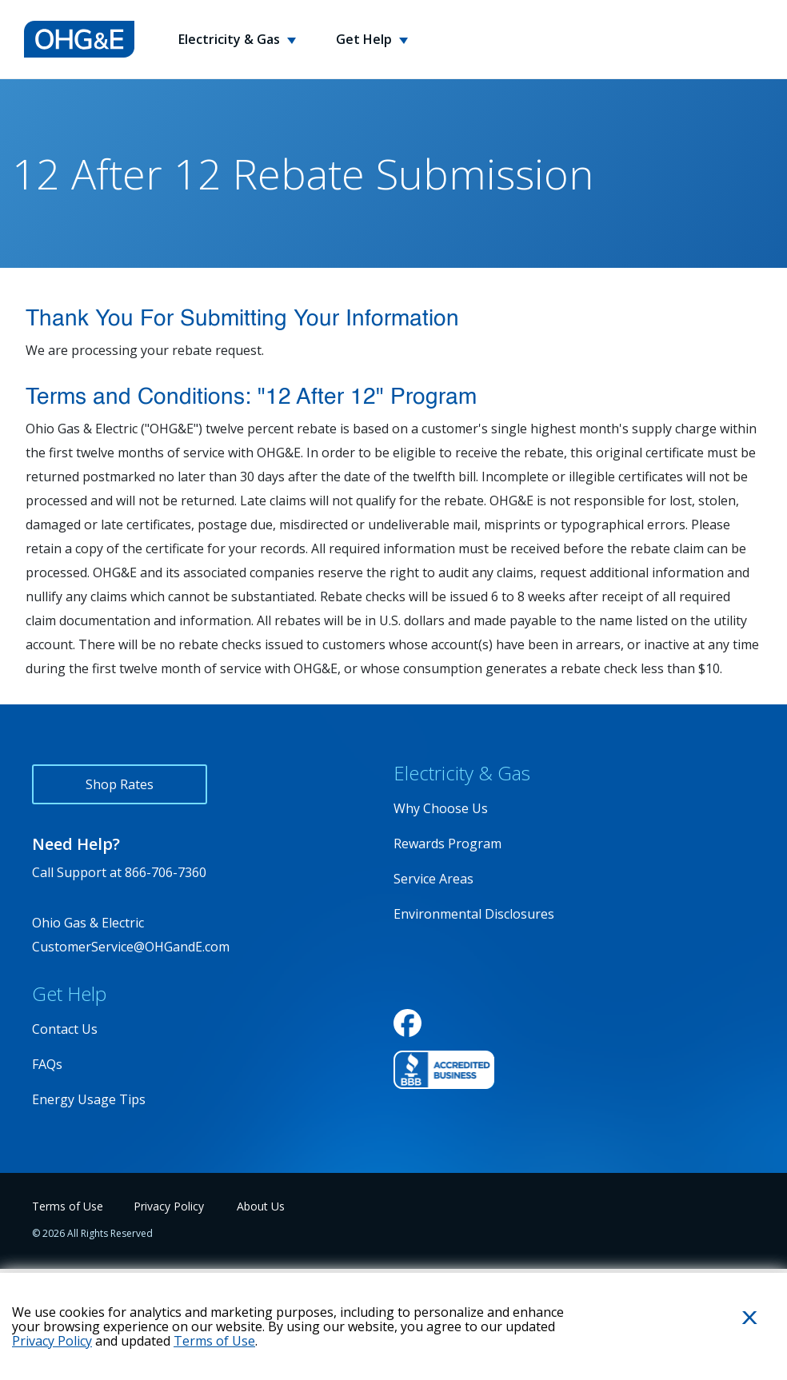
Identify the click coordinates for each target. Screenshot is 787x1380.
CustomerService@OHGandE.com (131, 946)
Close (730, 1343)
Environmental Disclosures (474, 914)
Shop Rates (120, 784)
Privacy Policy (169, 1206)
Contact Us (65, 1029)
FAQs (47, 1064)
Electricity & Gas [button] (230, 39)
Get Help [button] (365, 39)
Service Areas (433, 878)
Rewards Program (447, 843)
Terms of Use (67, 1206)
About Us (261, 1206)
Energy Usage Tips (89, 1099)
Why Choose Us (441, 808)
